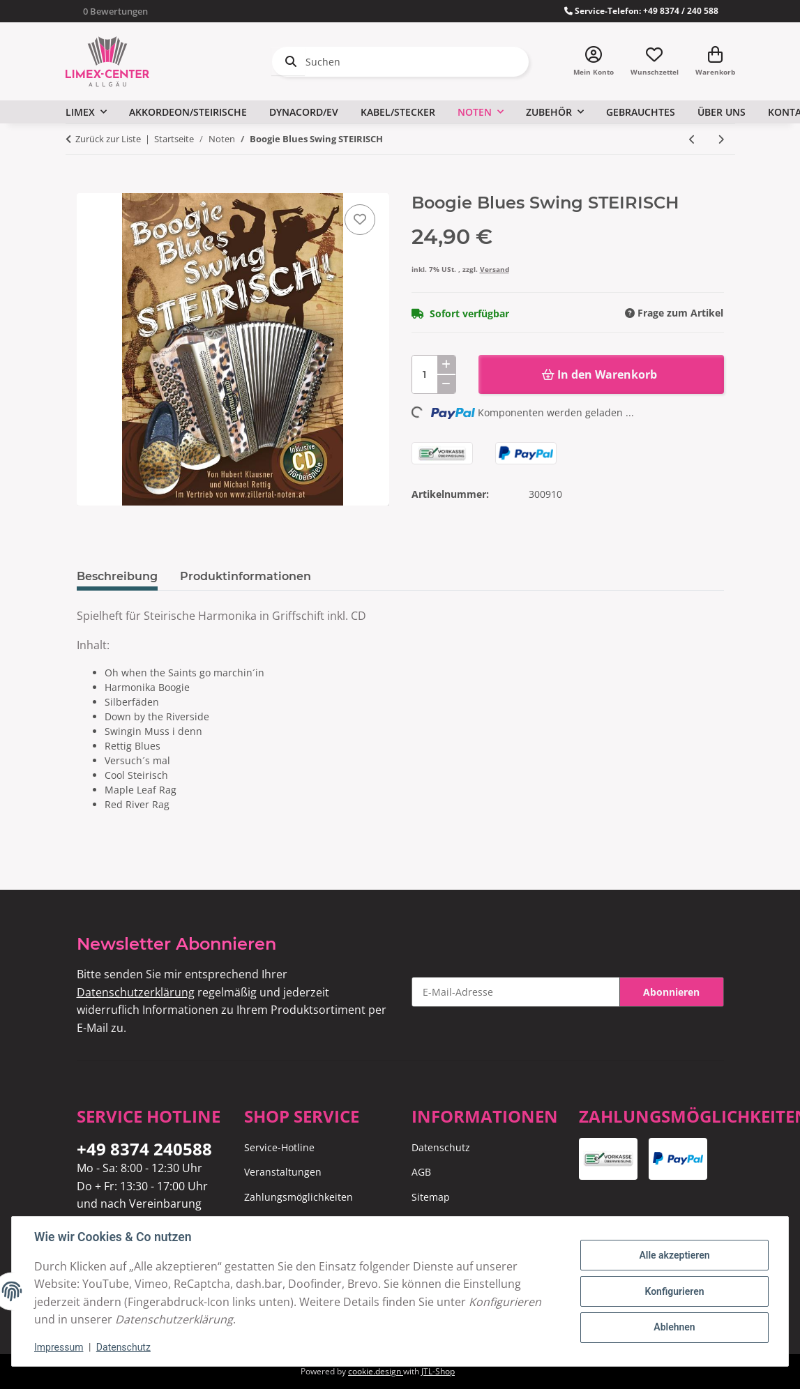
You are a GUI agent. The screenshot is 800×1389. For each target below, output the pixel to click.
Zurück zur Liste (108, 138)
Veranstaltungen (283, 1171)
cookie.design (375, 1371)
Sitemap (431, 1197)
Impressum (58, 1347)
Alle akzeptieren (674, 1255)
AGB (421, 1171)
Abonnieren (671, 992)
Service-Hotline (279, 1147)
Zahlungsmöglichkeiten (298, 1197)
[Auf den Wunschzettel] (360, 219)
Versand (494, 269)
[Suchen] (400, 62)
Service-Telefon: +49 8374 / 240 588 (641, 11)
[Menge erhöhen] (446, 365)
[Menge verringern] (446, 384)
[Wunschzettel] (655, 61)
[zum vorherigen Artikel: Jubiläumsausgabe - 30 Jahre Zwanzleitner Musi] (692, 139)
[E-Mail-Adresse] (516, 992)
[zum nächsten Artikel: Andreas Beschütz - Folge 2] (721, 139)
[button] (593, 61)
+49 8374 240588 (144, 1148)
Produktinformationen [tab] (245, 576)
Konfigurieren (674, 1291)
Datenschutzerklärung (136, 992)
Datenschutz (123, 1347)
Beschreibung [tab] (117, 576)
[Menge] (433, 374)
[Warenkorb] (715, 61)
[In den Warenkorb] (88, 185)
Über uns (721, 112)
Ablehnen (674, 1327)
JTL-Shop (438, 1371)
